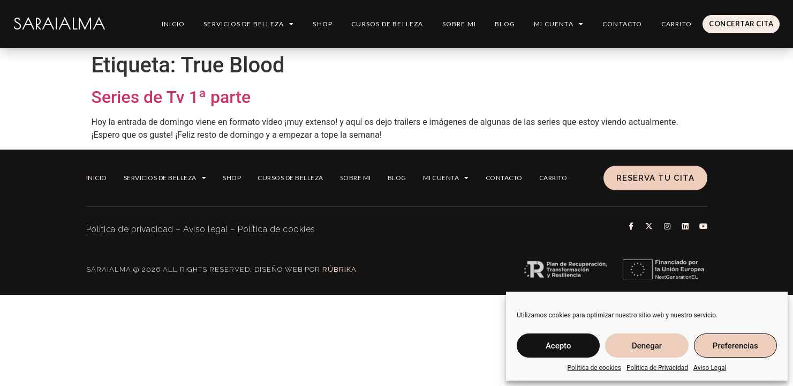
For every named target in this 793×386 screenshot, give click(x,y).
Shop (322, 24)
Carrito (676, 24)
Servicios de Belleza (248, 24)
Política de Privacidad (657, 368)
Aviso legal (205, 229)
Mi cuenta (558, 24)
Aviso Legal (709, 368)
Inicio (172, 24)
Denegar (647, 346)
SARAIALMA (59, 24)
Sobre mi (459, 24)
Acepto (558, 346)
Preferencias (735, 346)
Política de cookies (595, 368)
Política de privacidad (129, 229)
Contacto (622, 24)
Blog (504, 24)
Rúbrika (339, 269)
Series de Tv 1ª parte (171, 97)
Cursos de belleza (386, 24)
